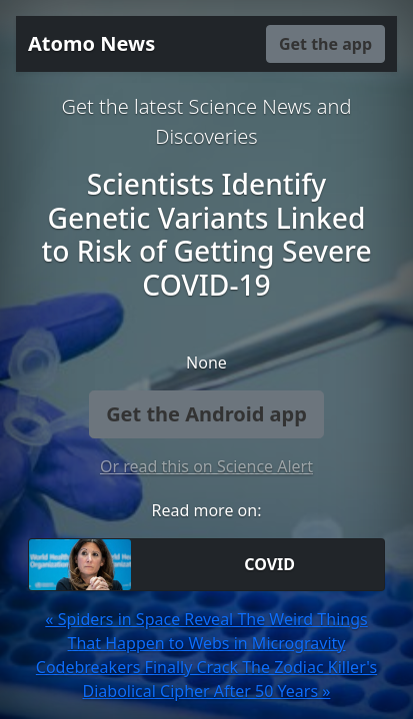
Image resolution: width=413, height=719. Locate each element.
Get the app (325, 44)
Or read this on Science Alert (206, 466)
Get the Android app (206, 413)
